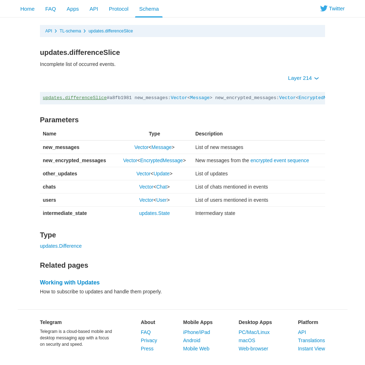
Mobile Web (196, 348)
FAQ (50, 9)
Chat (161, 187)
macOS (246, 340)
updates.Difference (61, 246)
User (161, 200)
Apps (73, 9)
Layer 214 (303, 78)
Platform (308, 322)
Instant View (311, 348)
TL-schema (70, 31)
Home (27, 9)
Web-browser (253, 348)
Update (162, 173)
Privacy (149, 340)
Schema (149, 9)
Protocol (118, 9)
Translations (311, 340)
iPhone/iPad (196, 332)
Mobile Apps (198, 322)
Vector (179, 98)
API (93, 9)
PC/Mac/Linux (253, 332)
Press (147, 348)
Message (200, 98)
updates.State (154, 213)
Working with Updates (70, 282)
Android (191, 340)
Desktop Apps (255, 322)
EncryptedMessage (321, 98)
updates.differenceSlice (110, 31)
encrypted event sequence (280, 160)
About (148, 322)
